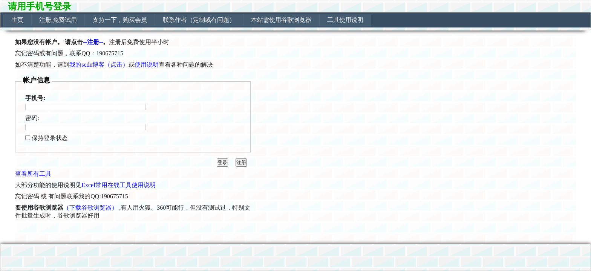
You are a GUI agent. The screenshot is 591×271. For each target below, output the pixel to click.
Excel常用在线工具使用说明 (118, 185)
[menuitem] (17, 20)
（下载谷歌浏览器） (90, 207)
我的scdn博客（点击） (99, 64)
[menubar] (187, 20)
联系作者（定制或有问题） (199, 20)
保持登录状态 (50, 138)
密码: (32, 118)
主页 (17, 20)
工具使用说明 (345, 20)
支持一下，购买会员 (120, 20)
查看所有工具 (33, 174)
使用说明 (147, 64)
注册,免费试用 (58, 20)
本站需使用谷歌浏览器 (281, 20)
